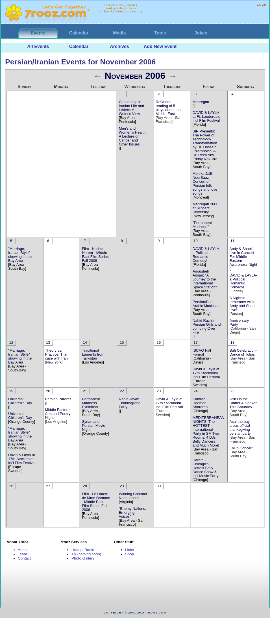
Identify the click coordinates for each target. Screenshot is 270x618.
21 (85, 391)
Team (22, 554)
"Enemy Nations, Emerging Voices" (132, 512)
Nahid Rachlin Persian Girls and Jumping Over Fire (207, 326)
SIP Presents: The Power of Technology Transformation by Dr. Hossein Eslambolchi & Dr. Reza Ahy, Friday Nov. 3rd (205, 145)
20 (48, 391)
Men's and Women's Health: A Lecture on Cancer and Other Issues (133, 136)
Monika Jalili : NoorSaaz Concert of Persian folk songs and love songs (205, 183)
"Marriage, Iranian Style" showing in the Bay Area (20, 255)
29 (122, 486)
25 (232, 391)
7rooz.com (156, 612)
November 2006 (135, 76)
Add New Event (160, 46)
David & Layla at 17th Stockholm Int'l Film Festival (206, 373)
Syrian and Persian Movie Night (93, 425)
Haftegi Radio (82, 550)
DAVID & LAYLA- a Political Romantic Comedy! (207, 255)
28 (85, 486)
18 (232, 342)
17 (195, 342)
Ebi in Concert (240, 448)
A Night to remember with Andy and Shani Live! (242, 304)
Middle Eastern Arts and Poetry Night (58, 414)
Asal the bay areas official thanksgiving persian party (240, 427)
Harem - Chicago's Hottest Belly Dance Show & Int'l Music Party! (206, 468)
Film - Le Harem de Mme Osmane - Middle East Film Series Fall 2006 (96, 502)
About (23, 550)
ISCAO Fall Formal (202, 352)
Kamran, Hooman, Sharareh (200, 403)
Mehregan (201, 102)
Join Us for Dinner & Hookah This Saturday (243, 403)
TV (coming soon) (86, 554)
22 (122, 391)
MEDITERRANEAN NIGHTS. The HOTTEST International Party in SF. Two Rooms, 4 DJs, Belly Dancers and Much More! (209, 431)
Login (262, 4)
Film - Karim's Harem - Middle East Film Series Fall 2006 (95, 255)
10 (195, 241)
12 (11, 342)
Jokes (200, 33)
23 (159, 391)
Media (119, 33)
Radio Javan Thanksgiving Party (130, 403)
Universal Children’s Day (20, 401)
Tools (160, 33)
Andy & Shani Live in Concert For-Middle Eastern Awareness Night (243, 257)
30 (159, 486)
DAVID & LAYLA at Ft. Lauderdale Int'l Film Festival (206, 116)
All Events (38, 46)
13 (48, 342)
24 (195, 391)
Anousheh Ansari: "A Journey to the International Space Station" (205, 279)
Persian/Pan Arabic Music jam (207, 304)
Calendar (78, 33)
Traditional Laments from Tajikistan (93, 354)
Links (129, 550)
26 (11, 486)
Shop (129, 554)
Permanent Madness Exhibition (91, 403)
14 (85, 342)
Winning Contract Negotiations (133, 496)
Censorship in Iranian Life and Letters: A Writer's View (131, 108)
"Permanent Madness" (202, 225)
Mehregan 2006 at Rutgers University (205, 208)
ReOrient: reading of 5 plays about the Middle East (168, 108)
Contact (24, 558)
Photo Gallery (82, 558)
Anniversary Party (239, 322)
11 (232, 241)
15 (122, 342)
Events (38, 33)
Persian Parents (58, 399)
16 (159, 342)
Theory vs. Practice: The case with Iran (56, 354)
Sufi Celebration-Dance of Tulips (243, 352)
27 (48, 486)
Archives (119, 46)
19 (11, 391)
